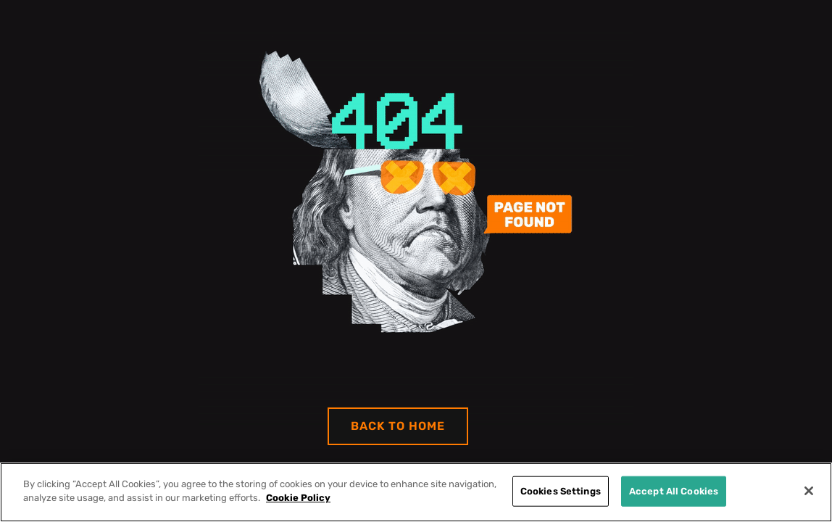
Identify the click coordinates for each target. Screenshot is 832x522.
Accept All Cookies (673, 491)
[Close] (809, 491)
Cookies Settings (560, 491)
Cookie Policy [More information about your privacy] (298, 497)
